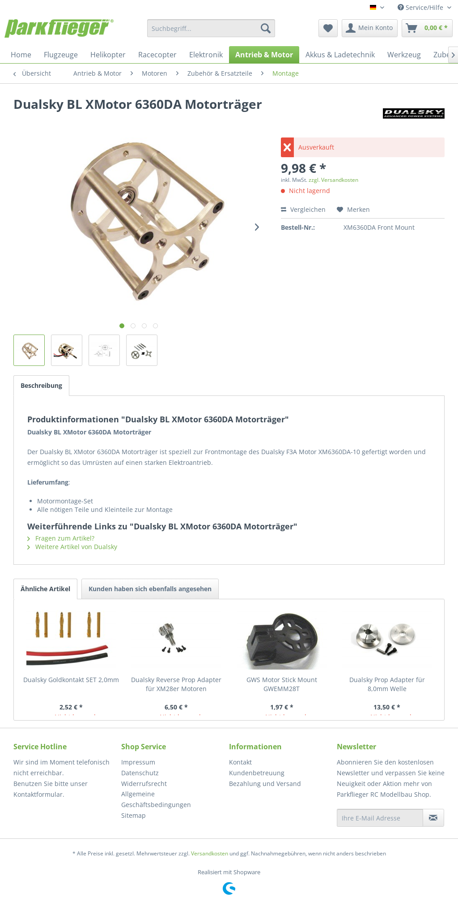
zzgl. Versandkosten (333, 180)
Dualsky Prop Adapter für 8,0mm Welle (387, 684)
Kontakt (240, 762)
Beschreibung (41, 385)
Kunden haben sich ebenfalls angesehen (150, 588)
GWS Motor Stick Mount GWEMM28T (281, 684)
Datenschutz (140, 773)
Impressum (138, 762)
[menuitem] (211, 28)
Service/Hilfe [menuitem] (421, 7)
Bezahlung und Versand (265, 783)
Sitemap (133, 815)
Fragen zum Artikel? (60, 538)
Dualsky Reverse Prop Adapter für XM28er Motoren (176, 684)
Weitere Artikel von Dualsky (72, 546)
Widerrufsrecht (144, 783)
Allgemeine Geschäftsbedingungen (156, 799)
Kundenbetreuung (256, 773)
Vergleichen (303, 209)
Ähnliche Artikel (45, 588)
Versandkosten (209, 853)
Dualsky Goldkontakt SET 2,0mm (71, 679)
